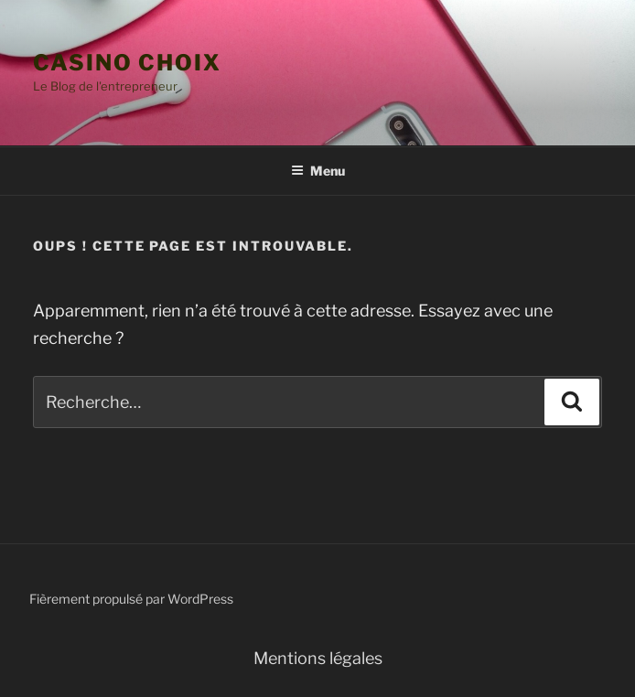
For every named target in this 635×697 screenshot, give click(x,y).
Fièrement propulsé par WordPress (131, 598)
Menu (318, 170)
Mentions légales (317, 658)
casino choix (127, 62)
